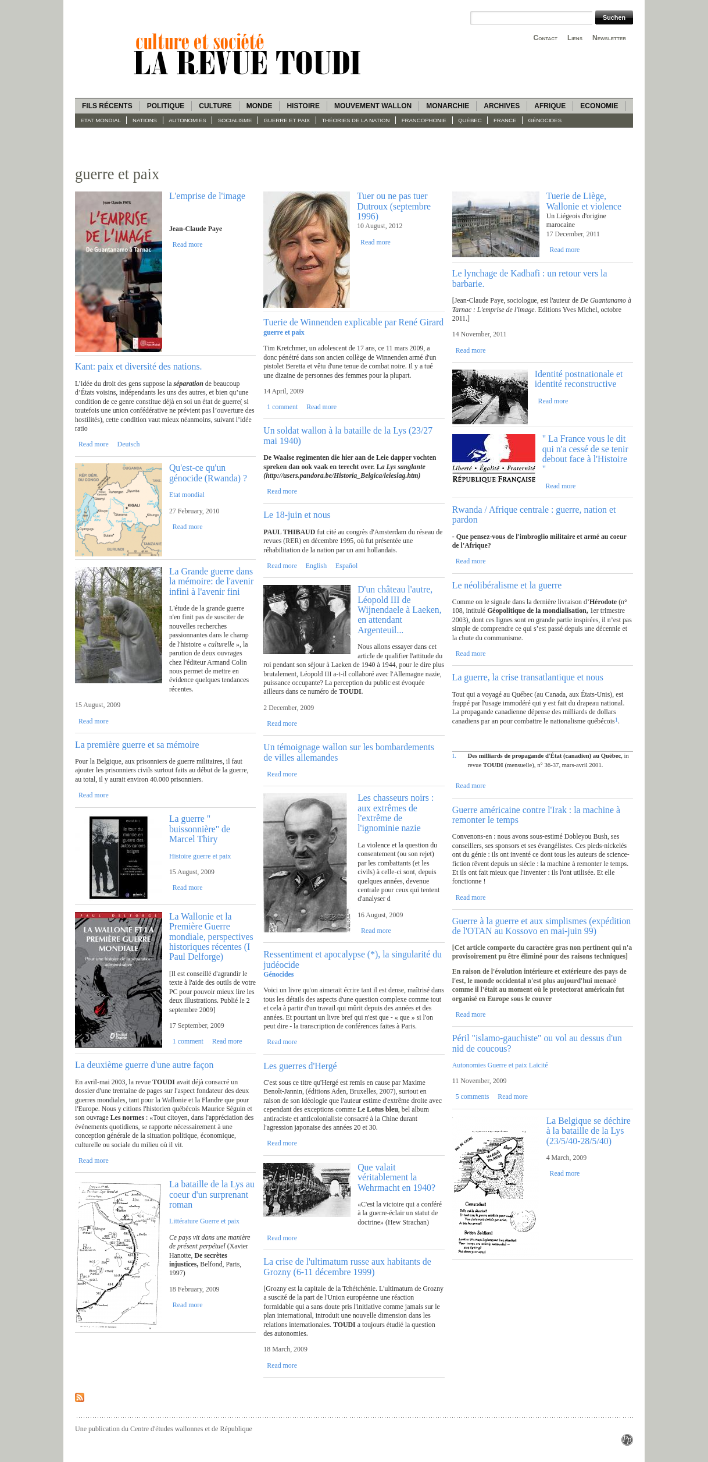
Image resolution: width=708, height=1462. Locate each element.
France (505, 120)
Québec (470, 120)
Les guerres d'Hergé (300, 1066)
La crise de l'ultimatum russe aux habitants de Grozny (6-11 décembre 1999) (347, 1266)
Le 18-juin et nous (296, 515)
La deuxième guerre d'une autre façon (144, 1065)
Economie (599, 106)
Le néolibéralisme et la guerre (507, 585)
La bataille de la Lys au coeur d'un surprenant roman (212, 1194)
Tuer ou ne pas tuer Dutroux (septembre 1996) (394, 206)
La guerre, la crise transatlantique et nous (527, 677)
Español (346, 566)
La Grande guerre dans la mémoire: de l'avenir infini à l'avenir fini (211, 581)
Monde (259, 106)
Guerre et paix (219, 1221)
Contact (545, 38)
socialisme (235, 120)
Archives (502, 106)
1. (454, 756)
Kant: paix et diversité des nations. (138, 366)
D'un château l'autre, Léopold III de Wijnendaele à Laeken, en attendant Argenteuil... (399, 609)
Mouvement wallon (373, 106)
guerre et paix (287, 120)
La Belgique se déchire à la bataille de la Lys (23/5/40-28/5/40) (588, 1131)
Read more (188, 244)
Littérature (183, 1221)
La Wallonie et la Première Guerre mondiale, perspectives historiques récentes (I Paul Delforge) (211, 936)
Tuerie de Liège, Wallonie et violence (583, 201)
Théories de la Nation (355, 120)
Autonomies (187, 120)
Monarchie (447, 106)
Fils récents (107, 106)
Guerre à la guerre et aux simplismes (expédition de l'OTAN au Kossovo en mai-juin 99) (541, 926)
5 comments (472, 1096)
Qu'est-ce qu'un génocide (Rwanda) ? (208, 472)
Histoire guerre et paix (200, 856)
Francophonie (424, 120)
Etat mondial (101, 120)
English (316, 566)
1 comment (188, 1041)
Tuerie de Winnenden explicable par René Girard (353, 322)
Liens (574, 38)
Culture (215, 106)
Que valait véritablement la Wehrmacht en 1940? (396, 1177)
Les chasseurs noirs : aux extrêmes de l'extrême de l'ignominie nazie (395, 813)
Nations (145, 120)
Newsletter (609, 38)
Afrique (550, 106)
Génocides (545, 120)
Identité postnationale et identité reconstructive (579, 379)
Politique (166, 106)
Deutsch (128, 444)
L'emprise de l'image (207, 196)
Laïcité (538, 1065)
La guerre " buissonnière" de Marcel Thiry (199, 829)
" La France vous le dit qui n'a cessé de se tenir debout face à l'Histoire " (585, 454)
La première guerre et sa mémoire (137, 745)
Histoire (303, 106)
